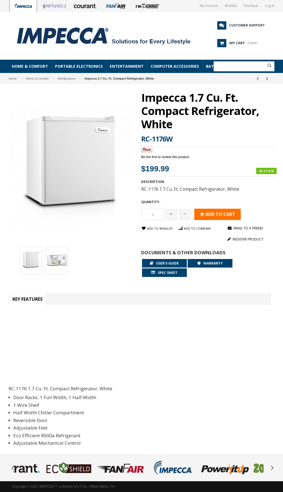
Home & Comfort (37, 78)
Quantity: (150, 202)
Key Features (27, 299)
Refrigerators (66, 78)
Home (13, 78)
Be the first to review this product (165, 157)
